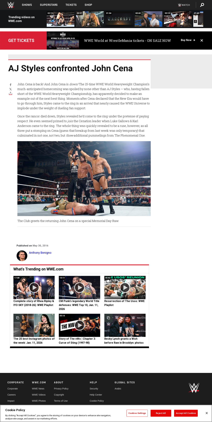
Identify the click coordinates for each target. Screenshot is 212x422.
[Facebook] (10, 84)
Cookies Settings (137, 413)
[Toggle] (10, 93)
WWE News (38, 388)
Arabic (118, 388)
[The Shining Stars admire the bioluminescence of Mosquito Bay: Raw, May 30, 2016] (148, 19)
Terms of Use (61, 401)
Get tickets (21, 40)
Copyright (59, 394)
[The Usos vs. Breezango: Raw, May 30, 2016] (60, 19)
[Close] (206, 413)
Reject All (161, 413)
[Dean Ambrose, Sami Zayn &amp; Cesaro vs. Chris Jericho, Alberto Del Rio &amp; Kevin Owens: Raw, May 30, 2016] (178, 19)
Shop (88, 4)
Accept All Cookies (186, 413)
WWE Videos (39, 394)
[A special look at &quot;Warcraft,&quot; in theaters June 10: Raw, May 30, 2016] (119, 19)
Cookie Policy (97, 401)
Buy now (186, 40)
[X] (10, 89)
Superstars (49, 4)
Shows (27, 4)
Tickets (71, 4)
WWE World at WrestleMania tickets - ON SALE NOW (127, 40)
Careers (11, 394)
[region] (106, 413)
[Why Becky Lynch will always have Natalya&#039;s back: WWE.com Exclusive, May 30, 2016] (90, 19)
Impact (10, 401)
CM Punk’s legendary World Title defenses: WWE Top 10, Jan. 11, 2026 (79, 305)
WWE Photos (39, 401)
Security (94, 388)
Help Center (96, 394)
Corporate (12, 388)
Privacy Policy (61, 388)
